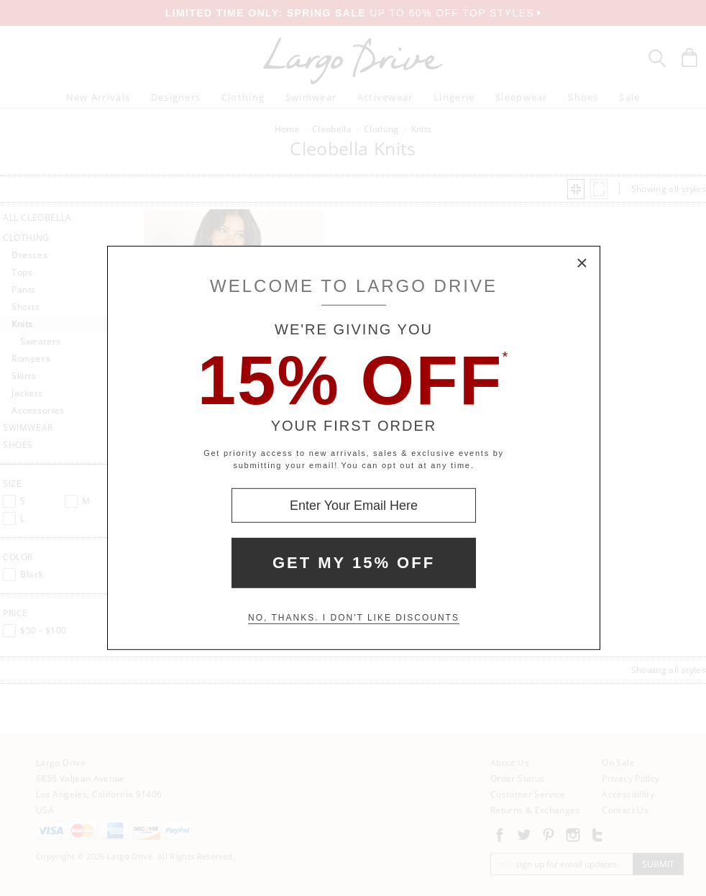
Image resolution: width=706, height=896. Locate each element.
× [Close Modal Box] (582, 264)
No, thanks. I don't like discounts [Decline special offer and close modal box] (353, 618)
